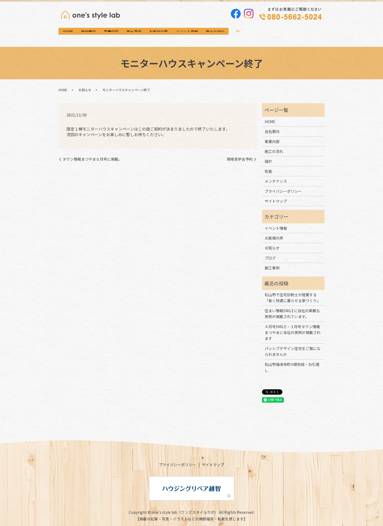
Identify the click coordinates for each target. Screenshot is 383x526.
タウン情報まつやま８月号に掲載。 (92, 159)
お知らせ (84, 89)
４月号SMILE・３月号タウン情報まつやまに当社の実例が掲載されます (292, 332)
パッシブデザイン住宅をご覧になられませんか (292, 351)
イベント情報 (246, 34)
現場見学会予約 (240, 159)
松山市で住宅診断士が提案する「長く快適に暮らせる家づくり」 (292, 297)
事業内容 (138, 34)
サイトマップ (276, 201)
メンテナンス (276, 181)
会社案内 (104, 34)
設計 (268, 161)
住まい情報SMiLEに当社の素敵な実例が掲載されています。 (292, 313)
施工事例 (171, 34)
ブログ (270, 258)
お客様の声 (207, 34)
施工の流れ (285, 34)
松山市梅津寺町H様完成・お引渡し (292, 367)
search (313, 35)
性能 (268, 171)
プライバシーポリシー (283, 191)
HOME (73, 34)
